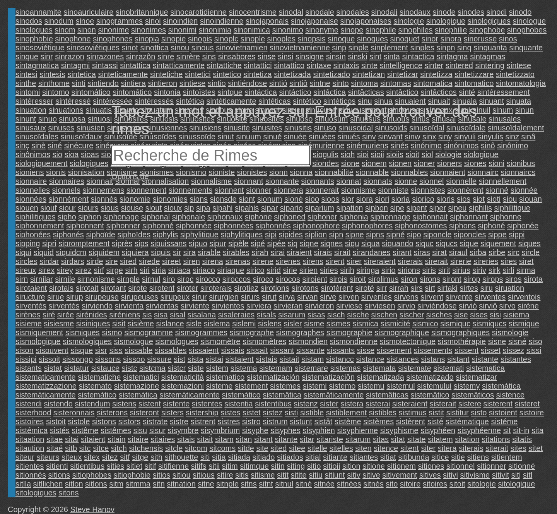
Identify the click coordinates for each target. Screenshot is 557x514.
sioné (293, 199)
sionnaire (31, 181)
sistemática (138, 395)
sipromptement (83, 243)
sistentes (207, 403)
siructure (30, 297)
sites (518, 448)
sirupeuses (139, 297)
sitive (371, 475)
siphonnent (85, 225)
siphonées (33, 234)
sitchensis (146, 448)
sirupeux (175, 297)
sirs (417, 288)
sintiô (298, 83)
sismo (112, 332)
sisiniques (93, 323)
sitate (416, 439)
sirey (65, 270)
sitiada (239, 457)
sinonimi (182, 30)
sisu (140, 430)
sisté (435, 421)
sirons (430, 279)
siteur (24, 457)
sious (110, 208)
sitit (283, 475)
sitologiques (35, 492)
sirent (335, 261)
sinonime (113, 30)
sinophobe (487, 30)
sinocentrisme (253, 12)
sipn (336, 234)
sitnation (181, 484)
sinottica (154, 47)
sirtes (469, 288)
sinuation (30, 110)
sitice (440, 457)
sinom (65, 30)
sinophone (73, 38)
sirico (255, 270)
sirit (444, 270)
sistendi (28, 403)
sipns (375, 234)
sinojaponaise (314, 21)
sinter (433, 65)
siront (452, 279)
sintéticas (274, 101)
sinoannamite (38, 12)
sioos (330, 199)
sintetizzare (474, 74)
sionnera (288, 190)
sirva (286, 297)
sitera (447, 448)
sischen (384, 314)
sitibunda (413, 457)
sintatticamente (179, 65)
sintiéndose (247, 83)
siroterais (216, 288)
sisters (172, 412)
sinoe (85, 21)
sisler (293, 323)
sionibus (521, 163)
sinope (352, 30)
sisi (495, 314)
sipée (276, 243)
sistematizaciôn (328, 377)
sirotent (162, 288)
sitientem (506, 457)
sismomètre (220, 341)
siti (205, 457)
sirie (290, 270)
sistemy (467, 386)
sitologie (481, 484)
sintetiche (166, 74)
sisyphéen (437, 430)
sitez (110, 457)
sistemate (414, 368)
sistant (458, 359)
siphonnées (233, 225)
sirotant (113, 288)
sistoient (503, 412)
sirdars (72, 261)
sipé (258, 243)
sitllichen (48, 484)
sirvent (431, 297)
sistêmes (116, 430)
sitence (386, 448)
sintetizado (331, 74)
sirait (342, 252)
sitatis (522, 439)
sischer (412, 314)
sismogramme (148, 332)
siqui (23, 252)
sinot (130, 47)
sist (179, 359)
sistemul (400, 386)
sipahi (222, 208)
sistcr (177, 368)
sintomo (55, 92)
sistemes (285, 386)
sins (209, 56)
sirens (313, 261)
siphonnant (469, 216)
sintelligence (401, 65)
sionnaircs (518, 172)
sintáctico (295, 92)
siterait (496, 448)
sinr (47, 56)
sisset (491, 350)
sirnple (128, 279)
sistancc (340, 359)
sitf (125, 457)
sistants (28, 368)
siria (159, 270)
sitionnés (30, 475)
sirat (439, 252)
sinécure (79, 145)
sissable (138, 350)
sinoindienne (221, 21)
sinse (267, 56)
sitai (72, 439)
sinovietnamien (241, 47)
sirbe (497, 252)
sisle (194, 323)
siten (363, 448)
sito (392, 484)
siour (67, 208)
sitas (381, 439)
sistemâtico (430, 395)
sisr (101, 350)
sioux (173, 208)
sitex (92, 457)
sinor (430, 38)
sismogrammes (201, 332)
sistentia (238, 403)
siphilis (480, 208)
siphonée (522, 225)
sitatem (440, 439)
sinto (341, 83)
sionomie (135, 199)
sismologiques (87, 341)
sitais (186, 439)
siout (153, 208)
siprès (122, 243)
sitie (458, 457)
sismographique (401, 332)
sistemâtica (282, 395)
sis (147, 314)
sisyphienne (357, 430)
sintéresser (34, 101)
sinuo (47, 119)
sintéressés (154, 101)
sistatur (76, 368)
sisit (118, 323)
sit (507, 430)
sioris (446, 199)
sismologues (176, 341)
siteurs (47, 457)
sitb (71, 448)
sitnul (284, 484)
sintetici (198, 74)
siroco (263, 279)
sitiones (431, 466)
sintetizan (368, 74)
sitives (430, 475)
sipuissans (168, 243)
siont (247, 199)
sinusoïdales (36, 136)
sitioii (331, 466)
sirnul (151, 279)
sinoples (281, 38)
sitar (307, 439)
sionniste (393, 190)
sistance (370, 359)
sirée (65, 314)
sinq (464, 47)
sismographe (252, 332)
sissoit (49, 359)
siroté (364, 288)
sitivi (450, 475)
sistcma (152, 368)
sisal (177, 314)
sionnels (66, 190)
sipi (271, 234)
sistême (85, 430)
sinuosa (72, 119)
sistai (214, 359)
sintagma (452, 56)
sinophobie (34, 38)
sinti (79, 83)
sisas (316, 314)
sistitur (457, 412)
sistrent (202, 421)
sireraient (380, 261)
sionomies (170, 199)
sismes (338, 323)
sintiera (133, 83)
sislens (270, 323)
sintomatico (474, 83)
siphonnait (430, 216)
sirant (402, 252)
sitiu (316, 475)
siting (296, 466)
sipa (203, 208)
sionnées (30, 199)
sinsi (285, 56)
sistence (510, 395)
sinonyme (321, 30)
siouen (26, 208)
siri (145, 270)
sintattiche (224, 65)
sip (189, 208)
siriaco (204, 270)
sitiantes (364, 457)
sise (461, 314)
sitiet (134, 466)
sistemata (379, 368)
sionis (56, 172)
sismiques (82, 332)
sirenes (288, 261)
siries (329, 270)
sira (189, 252)
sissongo (77, 359)
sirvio (406, 306)
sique (469, 243)
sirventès (30, 306)
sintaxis (346, 65)
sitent (409, 448)
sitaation (29, 439)
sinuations (66, 110)
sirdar (49, 261)
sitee (297, 448)
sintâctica (329, 92)
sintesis (52, 74)
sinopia (147, 38)
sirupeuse (102, 297)
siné (55, 145)
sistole (79, 421)
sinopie (173, 38)
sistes (230, 412)
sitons (68, 492)
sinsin (336, 56)
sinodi (497, 12)
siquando (397, 243)
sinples (422, 47)
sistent (149, 403)
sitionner (491, 466)
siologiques (89, 163)
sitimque (254, 466)
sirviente (195, 306)
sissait (257, 350)
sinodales (352, 12)
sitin (278, 466)
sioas (90, 154)
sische (358, 314)
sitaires (162, 439)
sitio (314, 466)
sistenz (306, 403)
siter (428, 448)
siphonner (123, 225)
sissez (514, 350)
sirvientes (228, 306)
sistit (436, 412)
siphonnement (39, 225)
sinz (512, 136)
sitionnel (460, 466)
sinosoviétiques (93, 47)
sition (351, 466)
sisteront (144, 412)
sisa (161, 314)
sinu (365, 101)
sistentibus (273, 403)
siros (513, 279)
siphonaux (225, 216)
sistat (53, 368)
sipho (67, 216)
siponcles (470, 234)
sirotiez (246, 288)
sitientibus (87, 466)
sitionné (521, 466)
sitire (225, 475)
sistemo (342, 386)
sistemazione (136, 386)
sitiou (182, 475)
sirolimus (383, 279)
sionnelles (32, 190)
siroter (187, 288)
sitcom (196, 448)
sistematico (225, 377)
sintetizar (402, 74)
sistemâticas (387, 395)
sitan (244, 439)
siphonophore (316, 225)
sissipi (25, 359)
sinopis (200, 38)
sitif (150, 466)
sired (128, 261)
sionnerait (322, 190)
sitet (535, 448)
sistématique (467, 421)
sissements (432, 350)
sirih (347, 270)
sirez (83, 270)
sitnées (349, 484)
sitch (119, 448)
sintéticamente (231, 101)
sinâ (528, 136)
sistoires (29, 421)
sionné (496, 190)
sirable (209, 252)
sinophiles (415, 30)
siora (364, 199)
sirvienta (129, 306)
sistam (312, 359)
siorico (423, 199)
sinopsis (312, 38)
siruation (509, 288)
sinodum (59, 21)
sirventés (64, 306)
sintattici (258, 65)
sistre (179, 421)
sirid (274, 270)
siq (293, 243)
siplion (316, 234)
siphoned (289, 216)
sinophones (112, 38)
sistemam (275, 368)
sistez (272, 412)
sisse (366, 350)
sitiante (335, 457)
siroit (358, 279)
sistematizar (476, 377)
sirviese (349, 306)
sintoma (364, 83)
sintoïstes (199, 92)
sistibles (382, 412)
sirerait (436, 261)
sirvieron (319, 306)
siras (421, 252)
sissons (108, 359)
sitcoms (222, 448)
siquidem (104, 252)
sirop (471, 279)
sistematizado (429, 377)
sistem (217, 368)
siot (479, 199)
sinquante (526, 47)
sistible (312, 412)
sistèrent (410, 421)
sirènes (27, 314)
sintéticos (339, 101)
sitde (246, 448)
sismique (524, 323)
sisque (81, 350)
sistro (251, 421)
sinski (357, 56)
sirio (388, 270)
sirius (461, 270)
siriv (480, 270)
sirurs (250, 297)
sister (329, 403)
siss (115, 350)
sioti (494, 199)
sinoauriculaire (89, 12)
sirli (508, 270)
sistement (251, 386)
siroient (314, 279)
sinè (38, 145)
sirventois (524, 297)
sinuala (465, 101)
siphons (462, 225)
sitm (116, 484)
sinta (392, 56)
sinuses (61, 127)
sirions (409, 270)
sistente (176, 403)
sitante (286, 439)
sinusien (91, 127)
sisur (157, 430)
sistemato (95, 386)
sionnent (229, 190)
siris (429, 270)
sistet (252, 412)
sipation (349, 208)
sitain (117, 439)
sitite (299, 475)
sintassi (105, 65)
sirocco (208, 279)
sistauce (105, 368)
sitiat (388, 457)
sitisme (263, 475)
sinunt (25, 119)
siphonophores (367, 225)
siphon (89, 216)
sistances (402, 359)
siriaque (230, 270)
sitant (263, 439)
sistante (485, 359)
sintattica (135, 65)
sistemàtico (97, 395)
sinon (86, 30)
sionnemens (103, 190)
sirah (259, 252)
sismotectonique (408, 341)
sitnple (227, 484)
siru (486, 288)
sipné (395, 234)
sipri (49, 243)
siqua (370, 243)
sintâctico (402, 92)
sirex (46, 270)
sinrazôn (140, 56)
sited (278, 448)
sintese (519, 65)
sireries (485, 261)
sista (195, 359)
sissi (534, 350)
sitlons (96, 484)
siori (382, 199)
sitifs (199, 466)
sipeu (457, 208)
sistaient (240, 359)
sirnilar (41, 279)
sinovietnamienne (300, 47)
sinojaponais (267, 21)
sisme (314, 323)
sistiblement (346, 412)
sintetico (227, 74)
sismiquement (39, 332)
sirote (137, 288)
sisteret (527, 403)
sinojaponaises (365, 21)
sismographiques (460, 332)
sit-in (521, 430)
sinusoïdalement (516, 127)
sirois (339, 279)
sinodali (384, 12)
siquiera (135, 252)
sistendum (92, 403)
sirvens (406, 297)
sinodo (520, 12)
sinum (502, 110)
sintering (490, 65)
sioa (72, 154)
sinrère (188, 56)
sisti (291, 412)
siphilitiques (35, 216)
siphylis (165, 234)
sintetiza (257, 74)
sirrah (398, 288)
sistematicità (182, 377)
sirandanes (372, 252)
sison (24, 350)
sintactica (418, 56)
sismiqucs (490, 323)
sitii (214, 466)
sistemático (241, 395)
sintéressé (73, 101)
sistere (469, 403)
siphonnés (273, 225)
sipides (291, 234)
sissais (232, 350)
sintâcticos (438, 92)
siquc (424, 243)
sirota (533, 279)
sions (199, 199)
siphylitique (199, 234)
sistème (348, 421)
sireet (171, 261)
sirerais (410, 261)
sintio (217, 83)
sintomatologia (521, 83)
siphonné (158, 225)
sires (509, 261)
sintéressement (503, 92)
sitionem (401, 466)
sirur (199, 297)
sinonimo (287, 30)
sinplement (389, 47)
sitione (373, 466)
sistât (323, 421)
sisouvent (52, 350)
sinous (202, 47)
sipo (414, 234)
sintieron (162, 83)
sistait (289, 359)
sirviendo (97, 306)
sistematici (141, 377)
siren (191, 261)
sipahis (247, 208)
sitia (219, 457)
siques (529, 243)
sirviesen (380, 306)
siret (526, 261)
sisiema (516, 314)
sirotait (87, 288)
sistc (129, 368)
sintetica (82, 74)
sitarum (358, 439)
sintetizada (292, 74)
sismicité (395, 323)
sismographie (349, 332)
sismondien (308, 341)
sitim (230, 466)
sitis (241, 475)
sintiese (192, 83)
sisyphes (285, 430)
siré (49, 314)
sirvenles (376, 297)
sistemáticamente (189, 395)
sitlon (74, 484)
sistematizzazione (46, 386)
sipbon (376, 208)
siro (168, 279)
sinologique (445, 21)
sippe (497, 234)
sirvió (468, 306)
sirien (308, 270)
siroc (185, 279)
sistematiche (99, 377)
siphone (258, 216)
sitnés (373, 484)
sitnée (324, 484)
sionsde (223, 199)
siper (437, 208)
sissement (394, 350)
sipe (397, 208)
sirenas (238, 261)
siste (196, 368)
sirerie (460, 261)
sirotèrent (337, 288)
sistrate (155, 421)
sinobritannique (142, 12)
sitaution (29, 448)
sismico (425, 323)
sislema (217, 323)
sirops (492, 279)
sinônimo (512, 145)
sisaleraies (236, 314)
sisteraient (409, 403)
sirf (99, 270)
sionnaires (66, 181)
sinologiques (489, 21)
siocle (111, 154)
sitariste (329, 439)
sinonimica (252, 30)
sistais (266, 359)
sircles (26, 261)
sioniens (29, 172)
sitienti (57, 466)
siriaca (179, 270)
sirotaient (31, 288)
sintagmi (75, 65)
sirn (21, 279)
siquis (161, 252)
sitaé (54, 448)
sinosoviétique (40, 47)
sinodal (290, 12)
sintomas (395, 83)
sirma (525, 270)
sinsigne (310, 56)
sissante (310, 350)
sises (479, 314)
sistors (129, 421)
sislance (170, 323)
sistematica (485, 368)
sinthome (54, 83)
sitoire (410, 484)
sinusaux (30, 127)
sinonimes (148, 30)
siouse (132, 208)
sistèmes (378, 421)
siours (88, 208)
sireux (25, 270)
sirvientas (162, 306)
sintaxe (319, 65)
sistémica (31, 430)
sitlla (23, 484)
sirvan (307, 297)
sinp (339, 47)
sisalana (202, 314)
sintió (278, 83)
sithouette (181, 457)
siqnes (331, 243)
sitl (527, 475)
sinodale (319, 12)
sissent (466, 350)
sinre (165, 56)
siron (409, 279)
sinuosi (100, 119)
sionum (269, 199)
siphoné (491, 225)
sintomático (91, 92)
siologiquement (41, 163)
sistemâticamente (334, 395)
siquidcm (71, 252)
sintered (459, 65)
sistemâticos (472, 395)
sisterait (443, 403)
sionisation (86, 172)
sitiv (353, 475)
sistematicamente (45, 377)
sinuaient (410, 101)
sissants (341, 350)
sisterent (498, 403)
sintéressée (112, 101)
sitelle (317, 448)
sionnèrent (465, 190)
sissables (170, 350)
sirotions (275, 288)
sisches (439, 314)
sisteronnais (74, 412)
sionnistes (428, 190)
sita (537, 430)
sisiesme (59, 323)
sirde (94, 261)
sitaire (138, 439)
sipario (291, 208)
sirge (114, 270)
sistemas (345, 368)
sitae (54, 439)
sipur (217, 243)
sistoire (531, 412)
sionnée (524, 190)
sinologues (34, 30)
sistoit (56, 421)
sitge (140, 457)
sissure (159, 359)
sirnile (65, 279)
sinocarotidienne (198, 12)
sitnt (266, 484)
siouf (49, 208)
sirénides (91, 314)
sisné (517, 341)
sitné (304, 484)
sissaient (204, 350)
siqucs (447, 243)
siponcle (437, 234)
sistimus (413, 412)
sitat (398, 439)
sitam (224, 439)
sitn (159, 484)
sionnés (104, 199)
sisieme (28, 323)
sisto (479, 412)
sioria (400, 199)
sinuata (518, 101)
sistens (124, 403)
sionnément (69, 199)
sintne (320, 83)
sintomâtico (132, 92)
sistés (60, 430)
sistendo (58, 403)
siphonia (353, 216)
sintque (230, 92)
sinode (444, 12)
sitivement (399, 475)
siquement (498, 243)
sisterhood (33, 412)
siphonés (68, 234)
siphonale (188, 216)
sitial (313, 457)
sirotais (61, 288)
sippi (517, 234)
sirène (528, 306)
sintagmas (487, 56)
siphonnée (194, 225)
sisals (266, 314)
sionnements (190, 190)
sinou (180, 47)
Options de (130, 176)
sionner (259, 190)
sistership (202, 412)
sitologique (516, 484)
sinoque (341, 38)
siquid (44, 252)
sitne (206, 484)
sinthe (25, 83)
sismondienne (354, 341)
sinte (369, 65)
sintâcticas (366, 92)
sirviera (258, 306)
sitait (205, 439)
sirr (381, 288)
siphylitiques (241, 234)
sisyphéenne (479, 430)
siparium (319, 208)
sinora (451, 38)
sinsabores (237, 56)
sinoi (153, 21)
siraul (458, 252)
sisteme (219, 386)
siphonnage (390, 216)
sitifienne (173, 466)
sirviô (488, 306)
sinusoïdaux (81, 136)
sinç (22, 145)
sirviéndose (436, 306)
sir (177, 252)
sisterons (112, 412)
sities (116, 466)
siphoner (322, 216)
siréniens (124, 314)
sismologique (38, 341)
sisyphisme (399, 430)
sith (156, 457)
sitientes (29, 466)
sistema (244, 368)
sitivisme (475, 475)
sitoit (457, 484)
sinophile (381, 30)
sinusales (505, 119)
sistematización (273, 377)
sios (464, 199)
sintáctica (261, 92)
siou (510, 199)
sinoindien (180, 21)
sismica (365, 323)
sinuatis (98, 110)
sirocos (288, 279)
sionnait (99, 181)
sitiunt (335, 475)
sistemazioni (182, 386)
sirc (513, 252)
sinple (359, 47)
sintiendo (103, 83)
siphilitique (512, 208)
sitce (101, 448)
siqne (309, 243)
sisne (497, 341)
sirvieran (288, 306)
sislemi (244, 323)
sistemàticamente (45, 395)
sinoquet (405, 38)
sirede (149, 261)
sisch (336, 314)
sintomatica (433, 83)
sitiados (290, 457)
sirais (323, 252)
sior (348, 199)
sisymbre (182, 430)
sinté (467, 92)
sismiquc (455, 323)
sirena (212, 261)
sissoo (134, 359)
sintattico (289, 65)
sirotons (305, 288)
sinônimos (32, 154)
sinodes (471, 12)
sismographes (300, 332)
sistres (228, 421)
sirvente (459, 297)
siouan (530, 199)
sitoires (435, 484)
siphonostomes (421, 225)
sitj (516, 475)
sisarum (291, 314)
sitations (496, 439)
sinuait (439, 101)
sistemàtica (501, 386)
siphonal (155, 216)
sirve (328, 297)
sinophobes (527, 30)
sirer (354, 261)
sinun (524, 110)
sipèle (238, 243)
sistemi (315, 386)
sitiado (264, 457)
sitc (85, 448)
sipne (354, 234)
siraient (299, 252)
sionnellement (502, 181)
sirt (430, 288)
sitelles (341, 448)
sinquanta (490, 47)
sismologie (510, 332)
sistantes (516, 359)
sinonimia (215, 30)
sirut (269, 297)
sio (58, 154)
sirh (131, 270)
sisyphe (255, 430)
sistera (352, 403)
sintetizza (436, 74)
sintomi (27, 92)
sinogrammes (119, 21)
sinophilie (451, 30)
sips (142, 243)
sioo (312, 199)
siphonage (121, 216)
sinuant (491, 101)
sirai (277, 252)
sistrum (275, 421)
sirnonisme (96, 279)
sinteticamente (123, 74)
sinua (383, 101)
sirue (55, 297)
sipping (27, 243)
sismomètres (264, 341)
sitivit (500, 475)
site (262, 448)
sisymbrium (220, 430)
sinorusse (480, 38)
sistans (433, 359)
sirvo (507, 306)
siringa (367, 270)
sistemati (448, 368)
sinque (26, 56)
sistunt (301, 421)
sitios (162, 475)
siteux (72, 457)
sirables (236, 252)
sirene (263, 261)
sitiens (478, 457)
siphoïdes (134, 234)
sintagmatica (37, 65)
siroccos (236, 279)
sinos (508, 38)
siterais (471, 448)
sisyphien (319, 430)
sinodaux (415, 12)
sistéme (504, 421)
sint (375, 56)
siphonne (505, 216)
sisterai (378, 403)
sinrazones (105, 56)
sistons (104, 421)
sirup (74, 297)
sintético (307, 101)
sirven (348, 297)
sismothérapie (462, 341)
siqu (352, 243)
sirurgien (224, 297)
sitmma (138, 484)
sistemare (311, 368)
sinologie (408, 21)
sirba (478, 252)
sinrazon (69, 56)
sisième (141, 323)
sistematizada (380, 377)
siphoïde (100, 234)
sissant (282, 350)
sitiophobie (132, 475)
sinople (253, 38)
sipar (269, 208)
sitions (59, 475)
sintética (190, 101)
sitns (249, 484)
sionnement (146, 190)
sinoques (372, 38)
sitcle (174, 448)
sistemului (434, 386)
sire (111, 261)
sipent (417, 208)
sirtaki (447, 288)
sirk (495, 270)
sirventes (490, 297)
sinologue (529, 21)
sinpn (446, 47)
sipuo (198, 243)
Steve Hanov (92, 509)
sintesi (26, 74)
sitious (204, 475)
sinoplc (226, 38)
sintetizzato (515, 74)
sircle (531, 252)
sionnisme (358, 190)
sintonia (167, 92)
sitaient (93, 439)
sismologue (133, 341)
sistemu (371, 386)
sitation (467, 439)
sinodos (28, 21)
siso (535, 341)
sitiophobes (91, 475)
